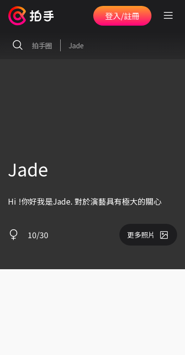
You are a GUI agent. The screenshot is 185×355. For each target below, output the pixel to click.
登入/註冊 (122, 16)
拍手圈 (30, 45)
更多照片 (148, 235)
